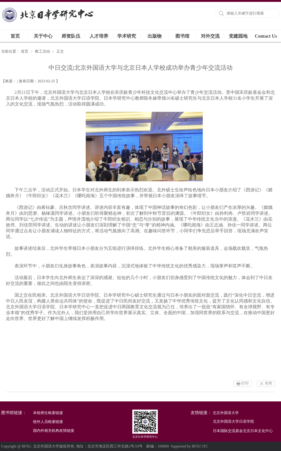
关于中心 (43, 36)
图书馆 (182, 36)
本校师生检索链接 (48, 413)
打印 (245, 383)
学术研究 (126, 36)
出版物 (155, 36)
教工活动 (42, 51)
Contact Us (266, 36)
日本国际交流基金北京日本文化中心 (243, 431)
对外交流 (210, 36)
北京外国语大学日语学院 (233, 421)
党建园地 (238, 36)
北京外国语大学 (226, 413)
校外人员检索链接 (48, 422)
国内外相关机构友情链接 (53, 431)
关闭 (268, 383)
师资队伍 (71, 36)
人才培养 (98, 36)
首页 (15, 36)
